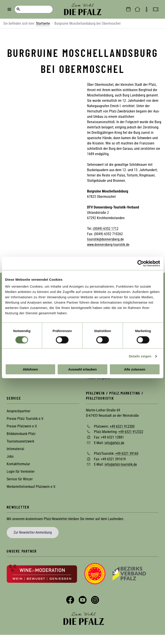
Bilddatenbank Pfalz (21, 434)
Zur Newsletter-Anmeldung (33, 532)
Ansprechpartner (18, 411)
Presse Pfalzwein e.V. (22, 426)
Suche (18, 9)
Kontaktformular (18, 464)
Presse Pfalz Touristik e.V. (25, 419)
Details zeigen (140, 356)
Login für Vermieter (21, 471)
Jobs (10, 456)
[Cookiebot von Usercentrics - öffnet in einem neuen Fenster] (140, 263)
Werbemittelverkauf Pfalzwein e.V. (31, 487)
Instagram (95, 600)
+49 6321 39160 (126, 453)
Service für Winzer (20, 479)
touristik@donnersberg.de (105, 239)
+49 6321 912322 (130, 432)
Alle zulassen (134, 369)
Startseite (43, 23)
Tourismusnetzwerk (20, 441)
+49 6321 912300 (122, 426)
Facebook (70, 600)
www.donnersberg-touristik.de (108, 244)
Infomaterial (15, 449)
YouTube (83, 600)
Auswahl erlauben (82, 369)
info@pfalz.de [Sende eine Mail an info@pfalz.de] (114, 443)
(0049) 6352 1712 (105, 228)
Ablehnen (30, 369)
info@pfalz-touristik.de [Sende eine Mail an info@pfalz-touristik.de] (121, 464)
